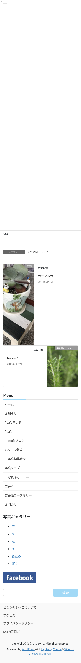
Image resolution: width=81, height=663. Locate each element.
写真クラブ (12, 468)
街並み (16, 556)
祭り (15, 563)
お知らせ (11, 413)
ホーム (9, 404)
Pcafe (8, 431)
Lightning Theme (51, 649)
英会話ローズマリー (39, 252)
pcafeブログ (16, 440)
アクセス (9, 615)
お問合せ (11, 504)
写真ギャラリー (18, 477)
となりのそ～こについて (19, 607)
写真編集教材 (17, 459)
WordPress (28, 649)
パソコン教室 (14, 449)
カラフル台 (45, 276)
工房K (9, 486)
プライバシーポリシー (18, 623)
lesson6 (12, 358)
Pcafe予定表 (13, 422)
